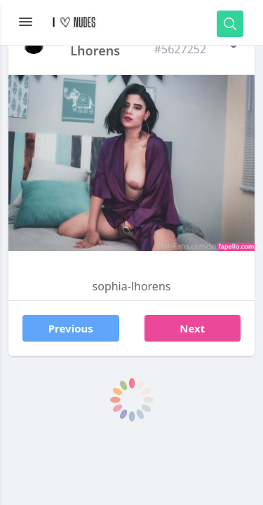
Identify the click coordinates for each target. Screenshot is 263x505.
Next (192, 328)
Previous (70, 328)
